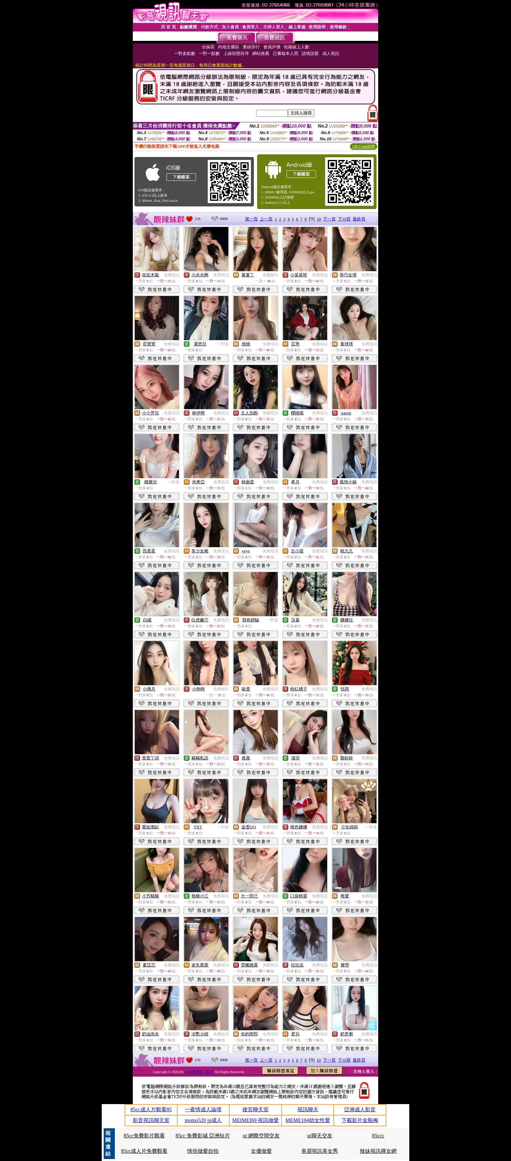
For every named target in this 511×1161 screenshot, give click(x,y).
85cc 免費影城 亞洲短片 (203, 1135)
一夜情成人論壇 (203, 1109)
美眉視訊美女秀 (319, 1151)
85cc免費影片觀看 (144, 1135)
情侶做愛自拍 (203, 1151)
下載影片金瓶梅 (360, 1120)
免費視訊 (172, 275)
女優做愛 (261, 1151)
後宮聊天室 (255, 1109)
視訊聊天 (307, 1109)
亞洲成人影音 (360, 1109)
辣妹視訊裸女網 (378, 1151)
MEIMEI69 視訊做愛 (255, 1120)
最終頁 (359, 219)
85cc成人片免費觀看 (144, 1151)
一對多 (223, 344)
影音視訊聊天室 (151, 1120)
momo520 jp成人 (203, 1120)
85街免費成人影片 (200, 1072)
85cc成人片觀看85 (151, 1109)
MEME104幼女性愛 (308, 1120)
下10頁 (344, 219)
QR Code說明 (363, 146)
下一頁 (329, 219)
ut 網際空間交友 (261, 1135)
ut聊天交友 (319, 1135)
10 (319, 219)
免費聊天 (270, 275)
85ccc (378, 1135)
